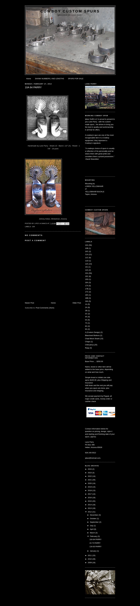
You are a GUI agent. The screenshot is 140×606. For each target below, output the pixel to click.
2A (86, 307)
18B (86, 298)
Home (28, 79)
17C (86, 292)
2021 (90, 480)
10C (86, 251)
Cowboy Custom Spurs (70, 11)
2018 (90, 490)
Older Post (77, 303)
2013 (90, 508)
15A (86, 273)
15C (86, 276)
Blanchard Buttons (92, 335)
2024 (90, 469)
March (92, 533)
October (93, 518)
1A (86, 304)
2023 (90, 473)
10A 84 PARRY (95, 539)
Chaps (87, 342)
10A (33, 226)
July (92, 526)
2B (86, 310)
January (93, 551)
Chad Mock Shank (92, 339)
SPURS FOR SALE (75, 79)
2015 (90, 501)
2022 (90, 476)
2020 (90, 483)
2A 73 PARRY (94, 543)
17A (86, 286)
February (94, 536)
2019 (90, 487)
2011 (90, 555)
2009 (90, 563)
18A (86, 295)
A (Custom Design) (92, 332)
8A (86, 326)
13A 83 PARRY (95, 547)
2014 (90, 505)
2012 (90, 512)
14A (86, 270)
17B (86, 289)
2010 (90, 559)
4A (86, 317)
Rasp (87, 348)
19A (86, 301)
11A (86, 254)
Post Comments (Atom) (45, 308)
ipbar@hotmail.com (92, 458)
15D (86, 279)
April (92, 529)
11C (86, 258)
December (94, 515)
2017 (90, 494)
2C (86, 314)
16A (86, 282)
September (94, 522)
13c (86, 267)
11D (86, 261)
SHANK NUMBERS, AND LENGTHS (49, 79)
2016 (90, 498)
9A (86, 329)
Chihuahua (89, 345)
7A (86, 323)
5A (86, 320)
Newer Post (29, 303)
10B (86, 248)
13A (86, 264)
